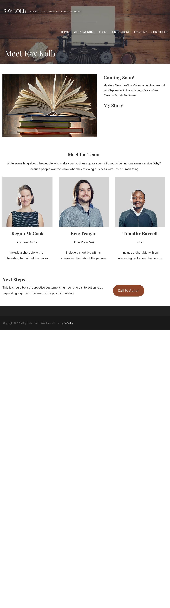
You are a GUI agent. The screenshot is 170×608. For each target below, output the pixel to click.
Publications (120, 32)
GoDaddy (68, 323)
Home (65, 32)
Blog (102, 32)
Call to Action (128, 291)
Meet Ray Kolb (83, 32)
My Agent (140, 32)
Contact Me (159, 32)
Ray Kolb (14, 10)
